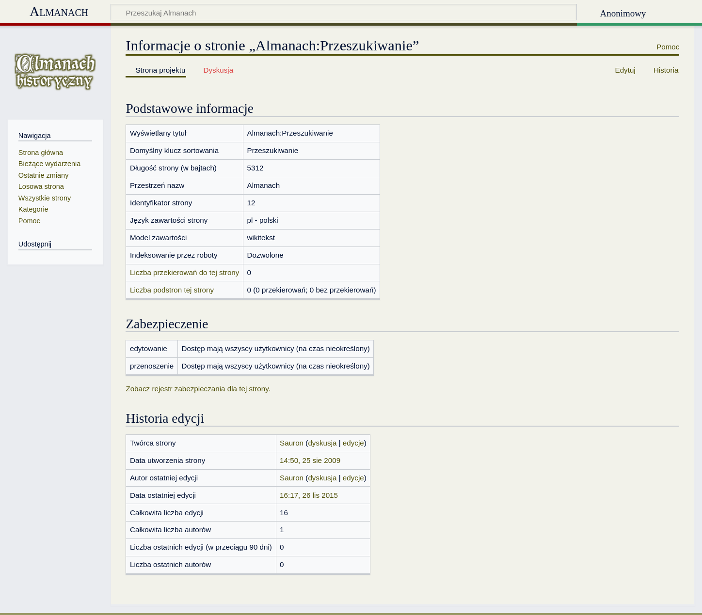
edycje (353, 443)
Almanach (59, 11)
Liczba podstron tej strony (172, 290)
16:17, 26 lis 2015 (309, 495)
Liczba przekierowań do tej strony (184, 272)
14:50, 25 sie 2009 (310, 460)
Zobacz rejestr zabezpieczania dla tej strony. (198, 388)
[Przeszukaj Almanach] (343, 12)
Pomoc (667, 47)
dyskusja (322, 443)
